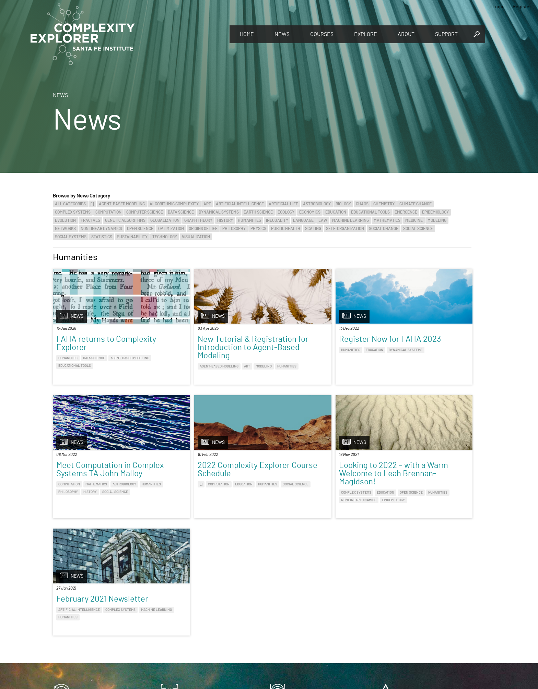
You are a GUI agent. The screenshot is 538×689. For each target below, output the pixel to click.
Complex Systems (73, 212)
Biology (343, 204)
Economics (309, 212)
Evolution (65, 220)
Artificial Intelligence (240, 204)
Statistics (101, 237)
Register (522, 6)
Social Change (383, 229)
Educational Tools (370, 212)
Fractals (90, 220)
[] (92, 204)
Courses (322, 34)
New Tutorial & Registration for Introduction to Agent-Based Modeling (202, 351)
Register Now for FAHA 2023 (309, 343)
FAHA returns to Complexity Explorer (92, 343)
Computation (108, 212)
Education (335, 212)
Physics (258, 229)
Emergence (406, 212)
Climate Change (415, 204)
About (406, 34)
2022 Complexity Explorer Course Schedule (102, 485)
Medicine (414, 220)
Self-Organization (345, 229)
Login (498, 6)
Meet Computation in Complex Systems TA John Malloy (411, 347)
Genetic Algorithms (125, 220)
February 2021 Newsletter (314, 481)
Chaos (362, 204)
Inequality (277, 220)
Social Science (418, 229)
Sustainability (132, 237)
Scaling (313, 229)
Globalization (164, 220)
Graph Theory (198, 220)
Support (446, 34)
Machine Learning (350, 220)
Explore (365, 34)
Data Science (181, 212)
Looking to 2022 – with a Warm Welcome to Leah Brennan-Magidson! (205, 489)
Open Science (140, 229)
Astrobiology (317, 204)
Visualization (196, 237)
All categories (70, 204)
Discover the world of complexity (92, 619)
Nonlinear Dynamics (101, 229)
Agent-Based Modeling (122, 204)
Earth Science (258, 212)
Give (169, 610)
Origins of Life (203, 229)
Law (322, 220)
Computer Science (144, 212)
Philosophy (234, 229)
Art (207, 204)
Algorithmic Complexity (174, 204)
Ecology (286, 212)
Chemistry (384, 204)
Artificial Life (283, 204)
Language (303, 220)
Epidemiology (435, 212)
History (225, 220)
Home (247, 34)
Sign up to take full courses (301, 619)
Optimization (171, 229)
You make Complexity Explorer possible (208, 619)
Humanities (249, 220)
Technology (164, 237)
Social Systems (70, 237)
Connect (393, 607)
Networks (65, 229)
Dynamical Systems (219, 212)
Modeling (437, 220)
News (282, 34)
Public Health (285, 229)
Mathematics (387, 220)
